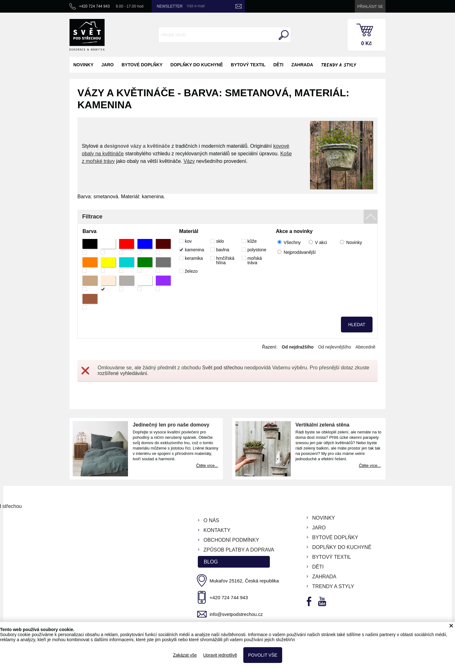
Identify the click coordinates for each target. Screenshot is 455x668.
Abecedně (365, 346)
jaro (107, 64)
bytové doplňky (142, 64)
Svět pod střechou (222, 367)
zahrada (302, 64)
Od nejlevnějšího (334, 346)
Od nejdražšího (298, 346)
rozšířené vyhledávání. (123, 373)
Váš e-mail (196, 6)
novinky (83, 64)
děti (278, 64)
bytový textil (248, 64)
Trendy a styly (338, 65)
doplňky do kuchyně (196, 64)
